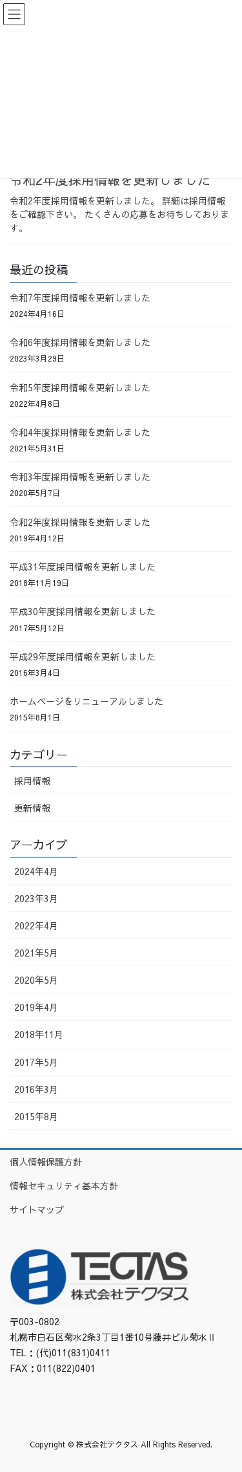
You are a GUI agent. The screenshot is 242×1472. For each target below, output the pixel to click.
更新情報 (32, 807)
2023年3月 (36, 898)
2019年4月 (36, 1007)
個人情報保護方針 (46, 1161)
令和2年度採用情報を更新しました (110, 179)
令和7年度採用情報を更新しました (80, 297)
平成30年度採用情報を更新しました (83, 611)
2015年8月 (36, 1116)
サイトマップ (37, 1209)
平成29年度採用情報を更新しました (83, 656)
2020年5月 (36, 979)
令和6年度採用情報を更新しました (80, 342)
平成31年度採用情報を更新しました (83, 566)
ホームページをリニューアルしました (86, 701)
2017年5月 (36, 1061)
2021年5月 (36, 952)
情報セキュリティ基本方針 (64, 1185)
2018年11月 (38, 1034)
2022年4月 (36, 925)
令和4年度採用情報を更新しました (80, 432)
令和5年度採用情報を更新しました (80, 387)
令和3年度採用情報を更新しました (80, 476)
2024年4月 (36, 871)
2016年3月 (36, 1089)
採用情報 (32, 780)
